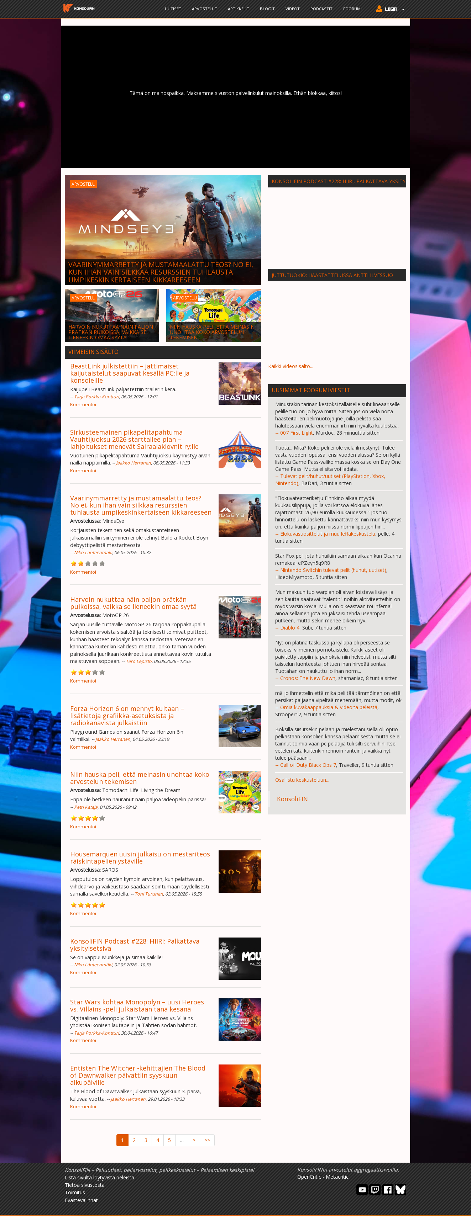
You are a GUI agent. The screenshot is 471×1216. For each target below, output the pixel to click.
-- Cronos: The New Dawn (305, 678)
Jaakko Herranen (133, 463)
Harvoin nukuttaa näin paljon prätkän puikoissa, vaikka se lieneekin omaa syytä (133, 603)
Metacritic (337, 1176)
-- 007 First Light (294, 432)
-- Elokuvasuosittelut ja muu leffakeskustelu (325, 533)
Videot (293, 8)
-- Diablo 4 (287, 627)
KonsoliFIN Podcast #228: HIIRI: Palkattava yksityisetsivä (134, 944)
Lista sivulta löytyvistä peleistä (99, 1177)
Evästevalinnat (81, 1200)
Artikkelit (238, 8)
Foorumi (352, 8)
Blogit (267, 8)
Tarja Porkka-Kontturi (96, 397)
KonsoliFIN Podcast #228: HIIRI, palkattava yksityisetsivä (349, 181)
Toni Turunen (149, 894)
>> (207, 1140)
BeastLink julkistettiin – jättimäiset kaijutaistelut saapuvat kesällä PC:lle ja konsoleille (129, 373)
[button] (388, 9)
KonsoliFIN (292, 799)
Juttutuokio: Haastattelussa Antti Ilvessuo (332, 275)
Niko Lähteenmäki (93, 552)
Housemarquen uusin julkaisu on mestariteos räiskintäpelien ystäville (140, 857)
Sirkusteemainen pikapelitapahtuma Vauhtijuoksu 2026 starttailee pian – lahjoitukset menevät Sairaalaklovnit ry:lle (134, 439)
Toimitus (75, 1192)
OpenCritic (309, 1176)
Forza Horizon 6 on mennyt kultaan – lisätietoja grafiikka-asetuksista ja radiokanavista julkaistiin (127, 715)
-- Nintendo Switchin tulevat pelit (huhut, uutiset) (330, 570)
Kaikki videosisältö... (290, 366)
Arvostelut (204, 8)
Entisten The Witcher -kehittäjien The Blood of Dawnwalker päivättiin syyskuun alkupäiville (137, 1075)
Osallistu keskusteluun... (302, 779)
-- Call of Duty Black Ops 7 (305, 764)
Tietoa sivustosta (85, 1185)
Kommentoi (83, 404)
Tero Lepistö (139, 661)
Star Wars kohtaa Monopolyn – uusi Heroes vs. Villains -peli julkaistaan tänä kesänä (137, 1005)
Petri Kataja (86, 807)
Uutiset (173, 8)
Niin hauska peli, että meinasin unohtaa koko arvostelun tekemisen (139, 778)
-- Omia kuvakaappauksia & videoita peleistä (326, 707)
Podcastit (321, 8)
